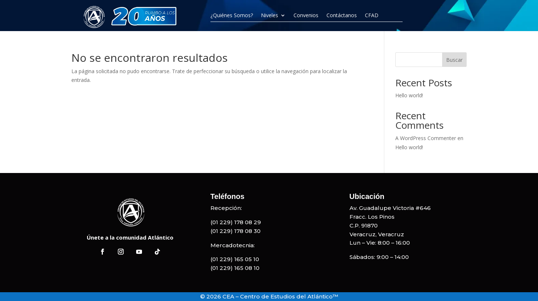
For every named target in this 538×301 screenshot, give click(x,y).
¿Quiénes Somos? (231, 15)
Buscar (454, 59)
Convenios (306, 15)
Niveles (269, 15)
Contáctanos (341, 15)
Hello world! (409, 95)
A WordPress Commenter (425, 138)
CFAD (371, 15)
